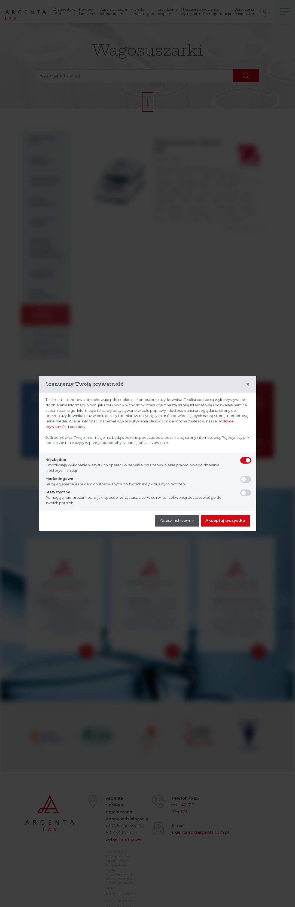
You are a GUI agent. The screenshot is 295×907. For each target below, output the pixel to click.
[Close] (247, 384)
